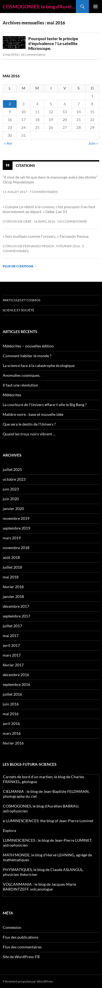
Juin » (93, 143)
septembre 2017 (16, 616)
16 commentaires (33, 54)
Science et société (18, 310)
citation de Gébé (17, 221)
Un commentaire (72, 221)
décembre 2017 (16, 606)
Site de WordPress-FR (21, 956)
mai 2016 (10, 713)
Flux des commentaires (22, 947)
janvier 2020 (13, 508)
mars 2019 (12, 538)
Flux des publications (20, 937)
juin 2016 (11, 704)
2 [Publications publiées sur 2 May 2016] (10, 104)
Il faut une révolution (20, 385)
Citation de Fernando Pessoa (28, 246)
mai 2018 (10, 577)
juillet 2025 (12, 469)
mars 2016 (12, 733)
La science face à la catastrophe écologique (39, 365)
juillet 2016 (12, 694)
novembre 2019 (16, 518)
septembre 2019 (16, 528)
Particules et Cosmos (21, 300)
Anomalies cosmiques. (21, 375)
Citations (25, 165)
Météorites (12, 394)
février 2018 (13, 586)
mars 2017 (12, 655)
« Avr (8, 143)
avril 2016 (11, 723)
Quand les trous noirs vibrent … (29, 434)
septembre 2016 (16, 684)
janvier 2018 (13, 596)
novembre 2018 (16, 547)
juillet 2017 (12, 625)
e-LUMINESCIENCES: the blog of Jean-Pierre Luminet (48, 820)
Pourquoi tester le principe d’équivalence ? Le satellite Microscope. (53, 43)
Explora (9, 830)
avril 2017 (11, 645)
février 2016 (13, 743)
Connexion (12, 927)
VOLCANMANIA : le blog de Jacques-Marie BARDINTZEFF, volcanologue (39, 886)
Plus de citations (20, 266)
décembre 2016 (16, 674)
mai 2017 (10, 635)
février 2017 (13, 665)
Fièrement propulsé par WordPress (28, 981)
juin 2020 (11, 498)
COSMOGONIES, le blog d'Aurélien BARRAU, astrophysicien (39, 7)
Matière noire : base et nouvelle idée (33, 414)
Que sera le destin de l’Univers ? (29, 424)
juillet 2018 (12, 567)
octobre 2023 (14, 479)
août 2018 (11, 557)
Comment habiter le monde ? (27, 355)
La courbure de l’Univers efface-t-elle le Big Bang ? (45, 404)
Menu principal (95, 6)
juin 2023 (11, 489)
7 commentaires (43, 192)
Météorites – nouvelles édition (28, 346)
